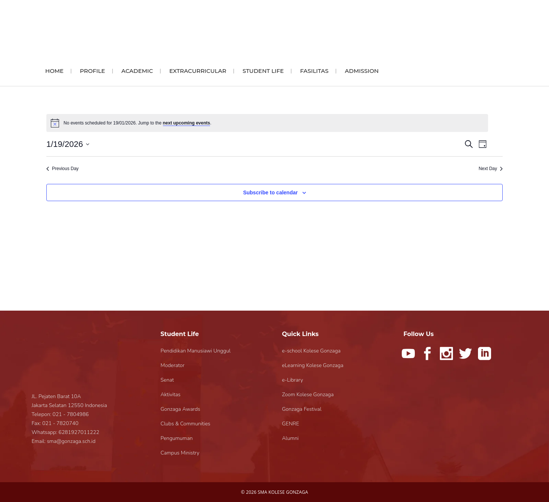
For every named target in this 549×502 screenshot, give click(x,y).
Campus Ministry (180, 452)
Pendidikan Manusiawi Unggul (196, 350)
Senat (167, 380)
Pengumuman (177, 438)
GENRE (290, 423)
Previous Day (62, 168)
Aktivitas (171, 394)
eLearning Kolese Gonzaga (312, 365)
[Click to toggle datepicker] (67, 144)
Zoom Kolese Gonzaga (308, 394)
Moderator (173, 365)
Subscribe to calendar (270, 192)
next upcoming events (186, 123)
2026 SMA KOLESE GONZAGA (277, 492)
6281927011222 (79, 432)
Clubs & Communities (185, 423)
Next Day (491, 168)
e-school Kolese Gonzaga (311, 350)
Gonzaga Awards (180, 409)
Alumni (290, 438)
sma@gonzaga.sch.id (71, 441)
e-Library (292, 380)
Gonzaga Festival (302, 409)
